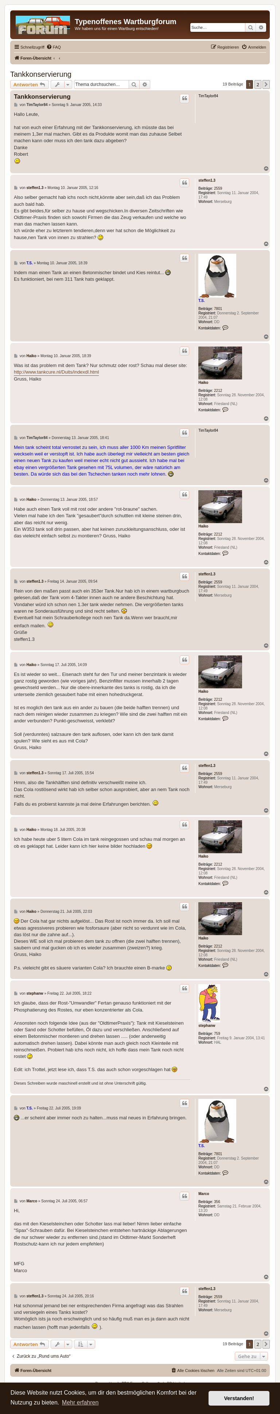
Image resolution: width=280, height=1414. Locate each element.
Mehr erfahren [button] (80, 1402)
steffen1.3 (206, 180)
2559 (218, 188)
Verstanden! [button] (239, 1398)
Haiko (203, 383)
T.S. (201, 301)
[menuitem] (53, 47)
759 (217, 1034)
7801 (218, 309)
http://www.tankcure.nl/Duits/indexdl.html (56, 372)
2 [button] (258, 84)
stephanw (206, 1026)
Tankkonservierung (40, 74)
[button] (266, 84)
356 (217, 1202)
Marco (203, 1194)
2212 (218, 391)
